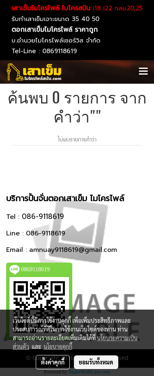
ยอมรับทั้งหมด (96, 362)
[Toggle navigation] (143, 72)
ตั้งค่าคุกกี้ (52, 362)
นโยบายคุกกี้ (58, 346)
